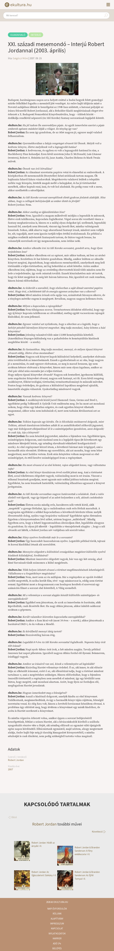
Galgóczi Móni (20, 58)
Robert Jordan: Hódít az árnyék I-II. (34, 844)
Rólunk (57, 913)
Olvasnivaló (17, 34)
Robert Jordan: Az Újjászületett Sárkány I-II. (35, 873)
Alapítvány (57, 918)
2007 (10, 769)
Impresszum (57, 923)
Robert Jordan (16, 760)
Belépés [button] (57, 948)
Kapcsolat (57, 928)
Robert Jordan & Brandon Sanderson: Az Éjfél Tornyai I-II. (78, 875)
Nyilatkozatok (57, 933)
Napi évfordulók (57, 908)
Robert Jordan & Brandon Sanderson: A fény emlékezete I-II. (78, 851)
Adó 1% (57, 943)
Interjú (36, 34)
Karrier (57, 938)
